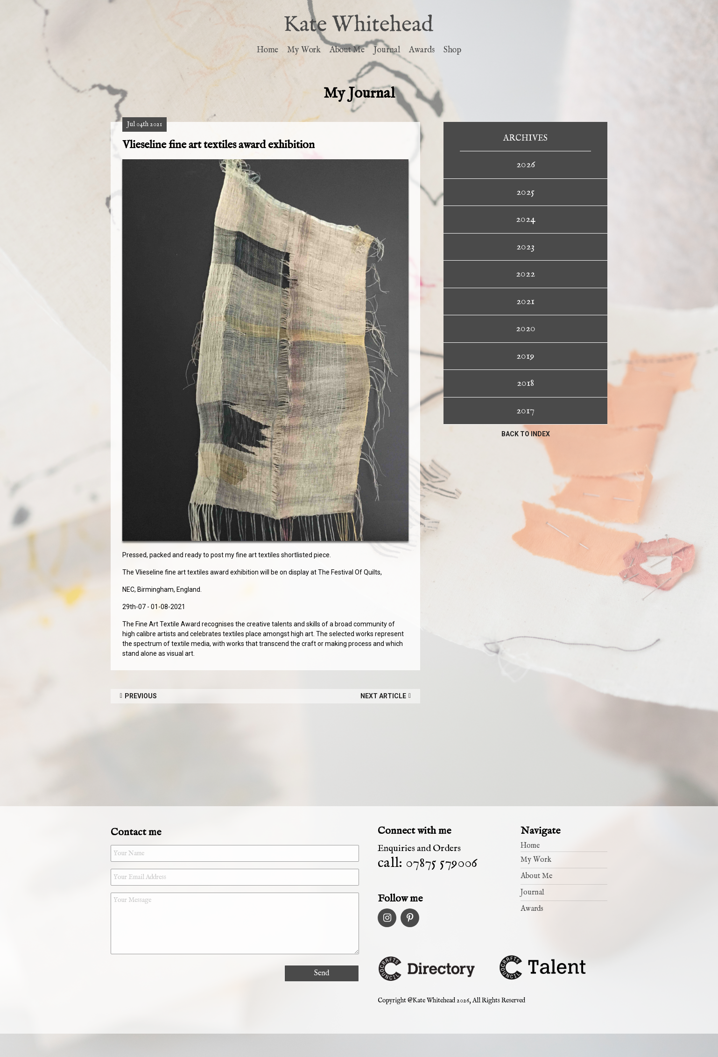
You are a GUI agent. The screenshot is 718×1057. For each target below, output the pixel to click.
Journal (386, 50)
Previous (141, 696)
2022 (525, 273)
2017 (525, 410)
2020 (525, 328)
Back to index (525, 434)
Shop (452, 50)
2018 (525, 383)
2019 (525, 355)
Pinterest (410, 917)
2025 (525, 192)
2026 (525, 164)
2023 (525, 246)
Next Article (383, 696)
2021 (525, 301)
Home (267, 50)
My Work (304, 50)
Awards (422, 50)
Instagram (387, 917)
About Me (347, 50)
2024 (525, 219)
